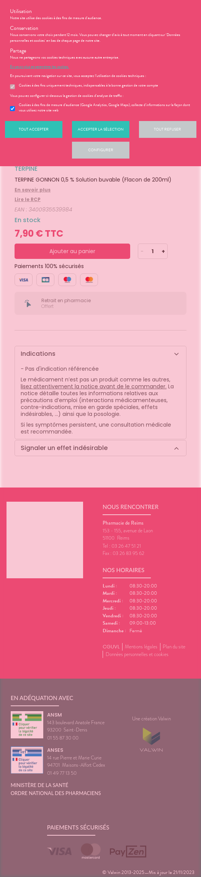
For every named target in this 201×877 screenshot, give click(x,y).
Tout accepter (34, 129)
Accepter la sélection (101, 129)
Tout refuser (167, 129)
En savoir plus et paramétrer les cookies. (39, 66)
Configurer (100, 150)
